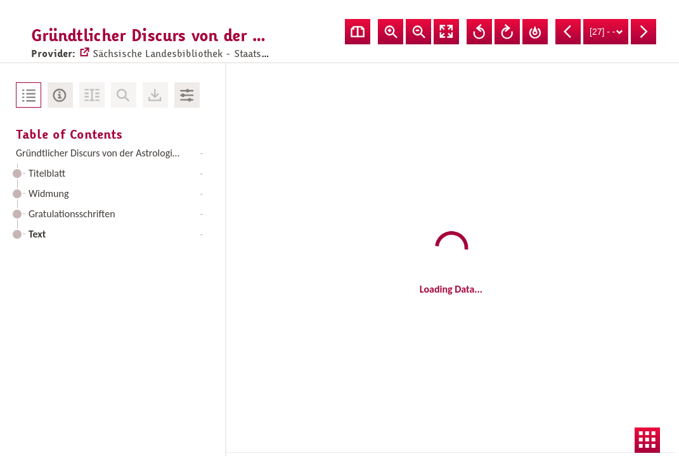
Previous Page (568, 31)
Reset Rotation (535, 31)
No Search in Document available (123, 95)
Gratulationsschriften (116, 214)
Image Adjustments (187, 95)
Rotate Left (479, 31)
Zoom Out (418, 31)
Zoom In (390, 31)
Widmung (116, 193)
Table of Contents (28, 95)
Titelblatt (116, 173)
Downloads (155, 95)
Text (116, 234)
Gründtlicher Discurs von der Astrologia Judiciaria (112, 153)
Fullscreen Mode (446, 31)
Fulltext (92, 95)
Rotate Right (507, 31)
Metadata (60, 95)
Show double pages (357, 31)
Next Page (643, 31)
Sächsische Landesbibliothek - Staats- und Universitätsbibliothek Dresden (249, 42)
